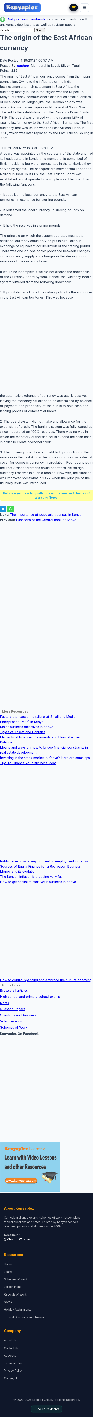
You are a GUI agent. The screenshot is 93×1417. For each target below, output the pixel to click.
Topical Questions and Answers (25, 1317)
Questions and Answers (18, 1015)
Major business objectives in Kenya (26, 727)
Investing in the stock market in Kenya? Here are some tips (45, 758)
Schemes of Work (13, 1027)
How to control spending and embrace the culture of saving (45, 980)
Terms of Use (13, 1363)
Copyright (10, 1378)
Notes (4, 1003)
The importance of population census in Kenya (45, 514)
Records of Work (15, 1294)
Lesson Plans (12, 1286)
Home (8, 1264)
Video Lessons (11, 1021)
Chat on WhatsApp (18, 1239)
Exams (8, 1271)
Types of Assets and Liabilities (22, 732)
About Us (10, 1340)
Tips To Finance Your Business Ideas (28, 763)
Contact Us (11, 1348)
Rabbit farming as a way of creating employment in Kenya (44, 861)
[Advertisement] (46, 346)
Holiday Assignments (17, 1309)
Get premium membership (28, 19)
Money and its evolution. (18, 871)
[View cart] (73, 7)
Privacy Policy (13, 1370)
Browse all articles (14, 990)
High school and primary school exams (30, 997)
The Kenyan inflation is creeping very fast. (32, 877)
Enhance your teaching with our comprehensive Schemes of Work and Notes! (46, 495)
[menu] (84, 7)
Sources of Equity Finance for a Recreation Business (40, 866)
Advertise (10, 1355)
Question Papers (12, 1009)
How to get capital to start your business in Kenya (38, 882)
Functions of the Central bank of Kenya (46, 520)
